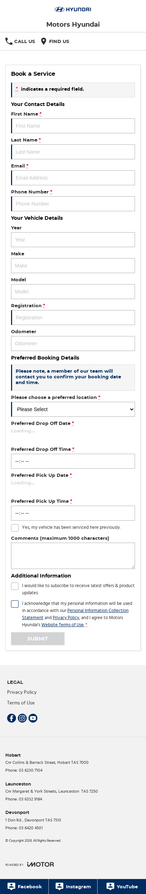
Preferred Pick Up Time (73, 509)
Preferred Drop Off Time (73, 457)
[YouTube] (122, 886)
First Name (73, 122)
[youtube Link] (32, 718)
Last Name (73, 148)
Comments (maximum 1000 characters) (73, 552)
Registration (73, 314)
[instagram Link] (22, 718)
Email (73, 174)
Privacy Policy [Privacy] (66, 618)
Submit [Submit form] (37, 638)
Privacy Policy (22, 692)
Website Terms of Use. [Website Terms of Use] (62, 625)
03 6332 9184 (30, 799)
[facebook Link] (11, 718)
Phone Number (73, 200)
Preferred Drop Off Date (73, 431)
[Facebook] (24, 886)
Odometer (73, 340)
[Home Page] (73, 9)
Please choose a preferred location (73, 405)
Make (73, 262)
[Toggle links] (29, 864)
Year (73, 236)
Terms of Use (21, 703)
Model (73, 288)
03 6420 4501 (31, 828)
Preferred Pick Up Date (73, 483)
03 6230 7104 (30, 770)
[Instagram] (73, 886)
